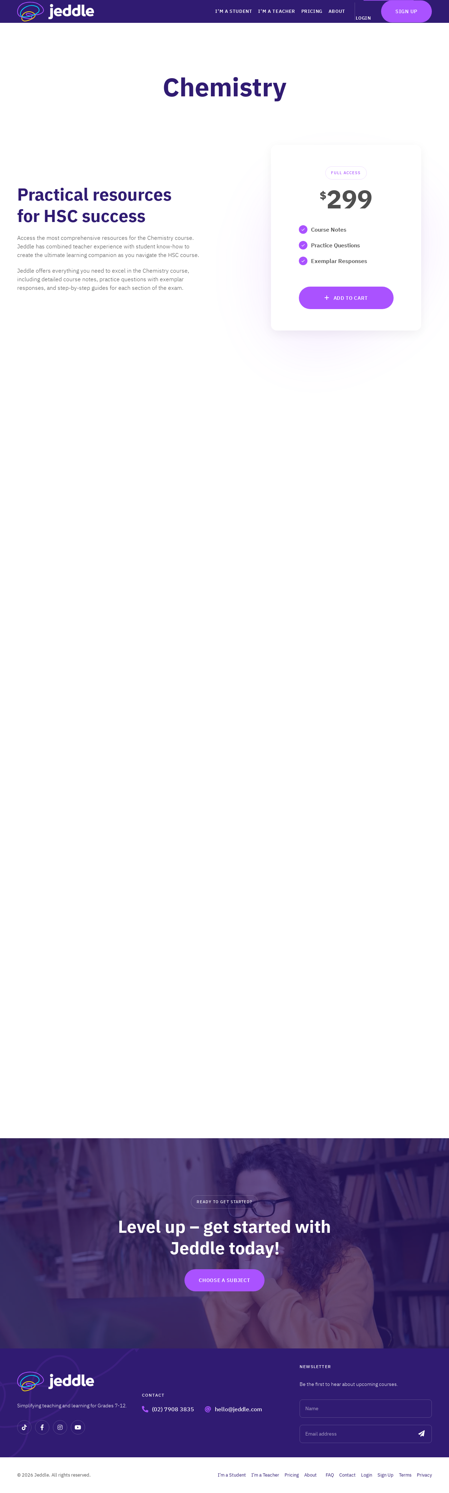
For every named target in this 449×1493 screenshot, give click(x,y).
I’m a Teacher (256, 22)
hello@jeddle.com (238, 1409)
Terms (405, 1475)
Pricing (295, 22)
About (323, 22)
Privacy (424, 1475)
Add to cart (351, 298)
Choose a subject (224, 1280)
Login (361, 22)
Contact (347, 1475)
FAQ (330, 1475)
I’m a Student (210, 22)
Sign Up (406, 22)
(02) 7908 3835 (173, 1409)
